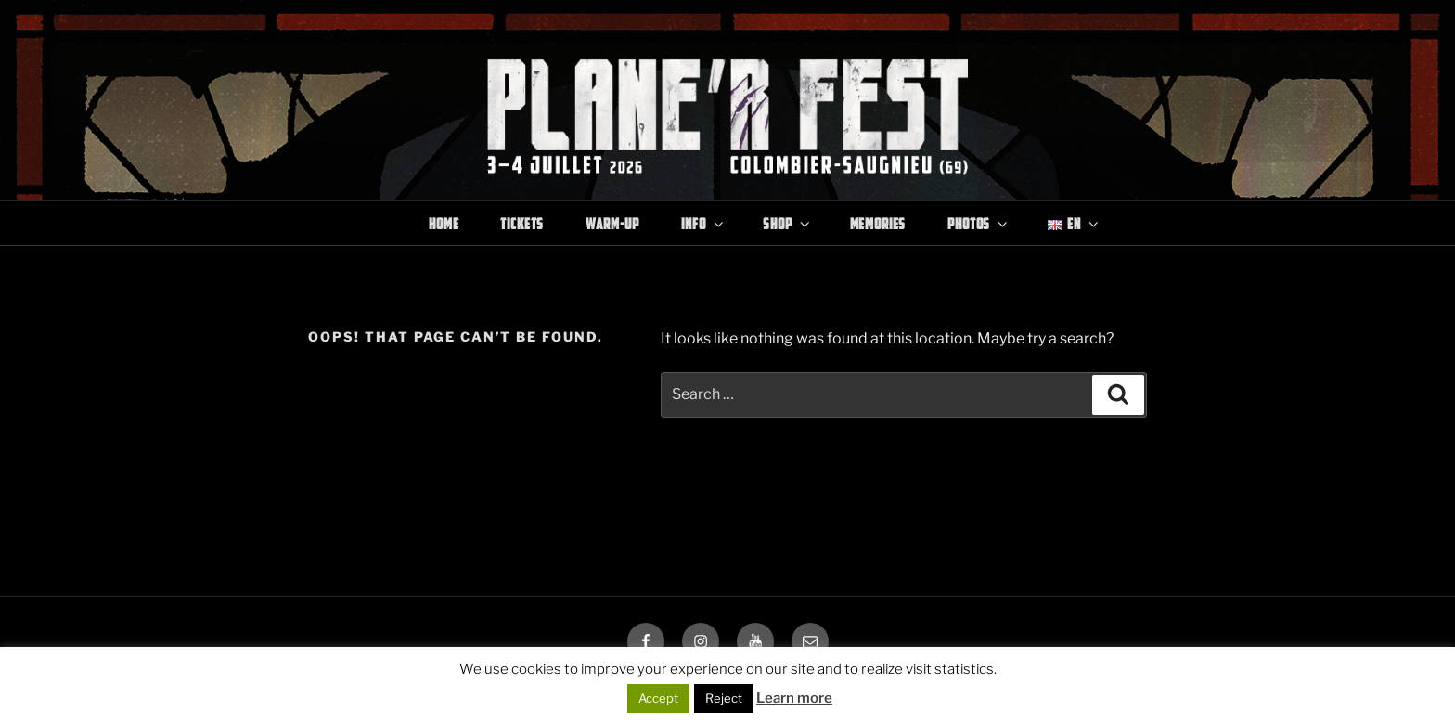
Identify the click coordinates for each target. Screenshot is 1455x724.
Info (703, 223)
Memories (878, 223)
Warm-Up (612, 223)
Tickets (522, 223)
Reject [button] (723, 698)
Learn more (794, 698)
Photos (979, 223)
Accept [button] (658, 698)
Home (443, 223)
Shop (787, 223)
